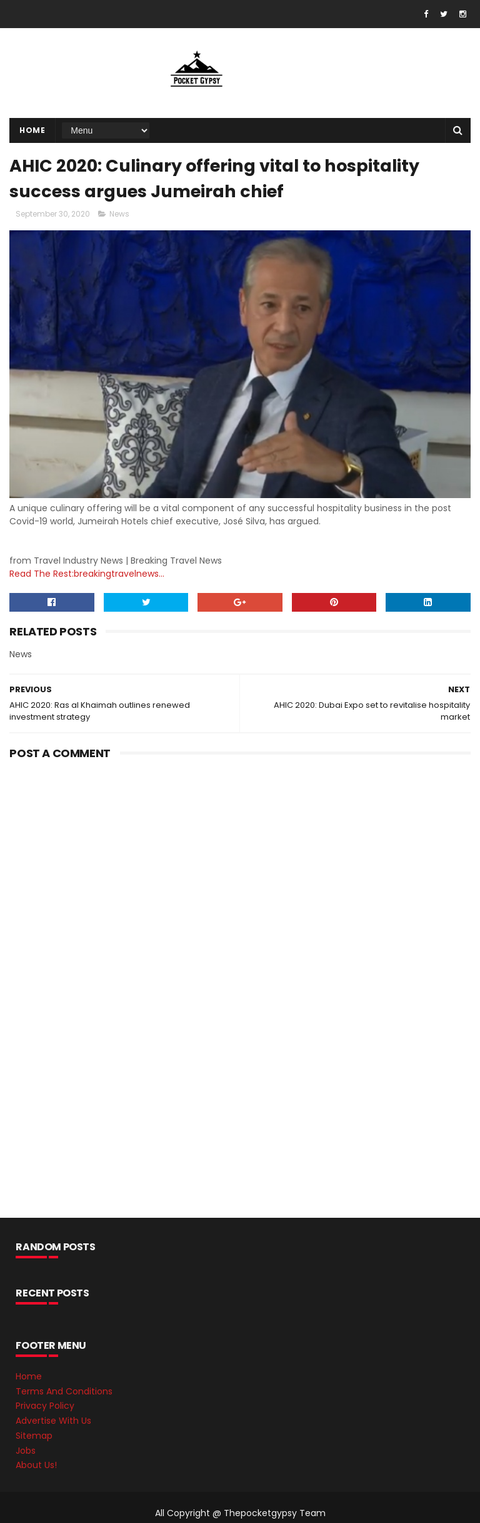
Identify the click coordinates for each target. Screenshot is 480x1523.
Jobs (26, 1450)
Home (32, 130)
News (119, 213)
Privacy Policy (45, 1405)
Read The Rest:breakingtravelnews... (86, 573)
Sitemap (34, 1435)
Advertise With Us (53, 1420)
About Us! (36, 1465)
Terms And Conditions (64, 1391)
